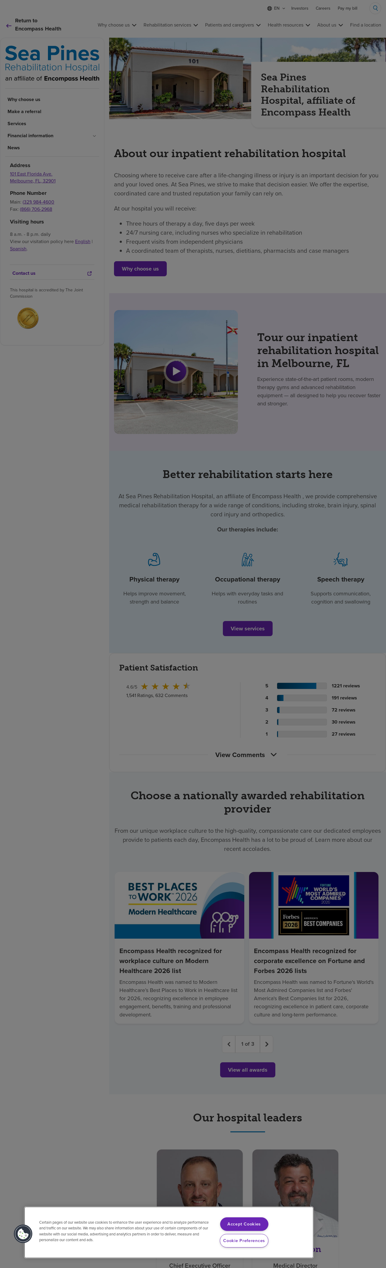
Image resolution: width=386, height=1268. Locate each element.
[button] (23, 1234)
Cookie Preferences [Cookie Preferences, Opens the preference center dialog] (244, 1240)
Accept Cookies (244, 1224)
